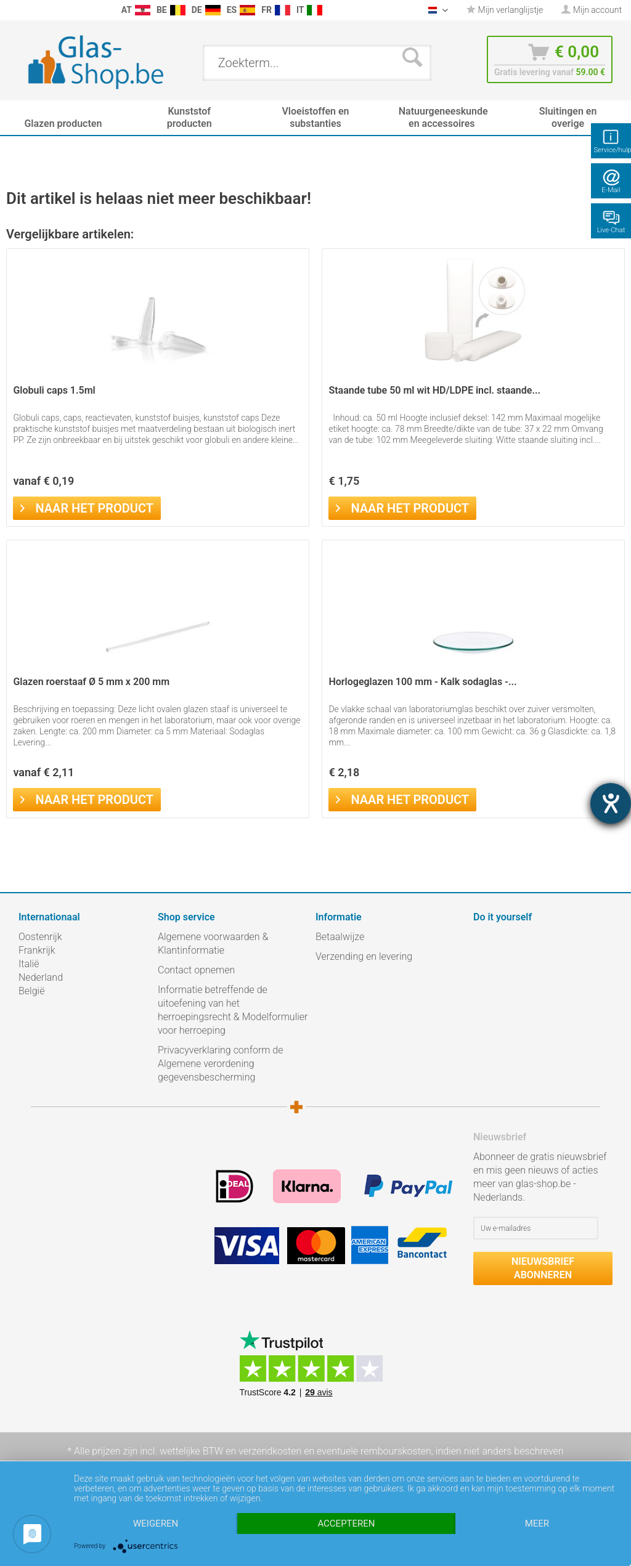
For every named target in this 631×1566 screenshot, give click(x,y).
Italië (28, 964)
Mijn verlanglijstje (504, 10)
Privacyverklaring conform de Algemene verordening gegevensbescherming (220, 1063)
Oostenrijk (40, 937)
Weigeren (155, 1523)
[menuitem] (12, 10)
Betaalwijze (340, 937)
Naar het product (86, 507)
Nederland (40, 977)
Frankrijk (36, 950)
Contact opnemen (196, 970)
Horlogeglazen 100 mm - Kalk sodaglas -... (422, 682)
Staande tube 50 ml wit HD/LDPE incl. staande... (434, 390)
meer (537, 1523)
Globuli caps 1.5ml (54, 390)
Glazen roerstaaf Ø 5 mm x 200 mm (91, 682)
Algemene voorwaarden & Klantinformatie (213, 943)
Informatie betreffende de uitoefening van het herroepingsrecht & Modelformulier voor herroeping (232, 1010)
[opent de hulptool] (610, 803)
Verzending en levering (364, 956)
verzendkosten (269, 1451)
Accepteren (346, 1523)
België (31, 991)
